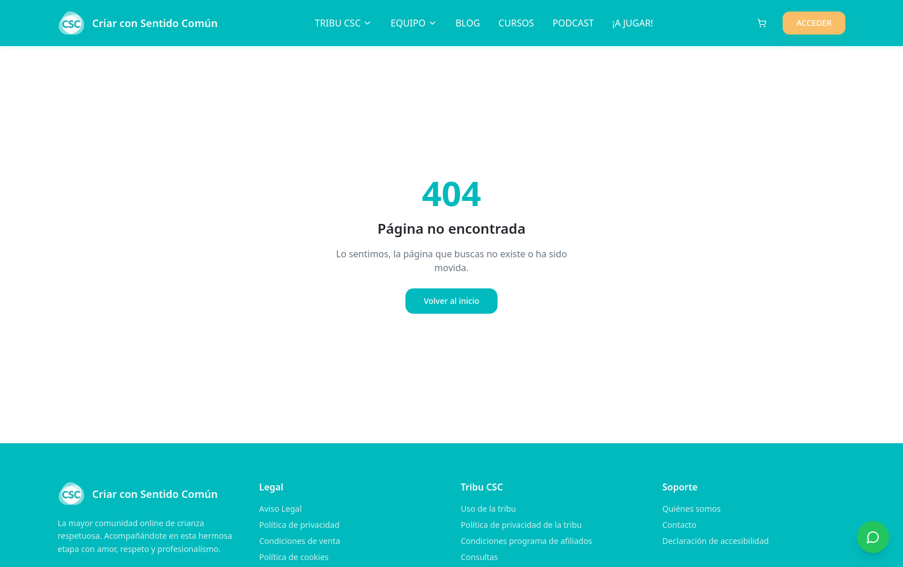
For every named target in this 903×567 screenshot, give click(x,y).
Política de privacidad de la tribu (521, 524)
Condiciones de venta (299, 540)
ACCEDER (814, 22)
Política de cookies (294, 556)
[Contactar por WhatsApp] (873, 537)
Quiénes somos (691, 508)
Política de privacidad (299, 524)
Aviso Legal (280, 508)
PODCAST (573, 23)
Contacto (679, 524)
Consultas (479, 556)
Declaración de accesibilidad (715, 540)
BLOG (468, 23)
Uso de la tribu (488, 508)
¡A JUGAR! (632, 23)
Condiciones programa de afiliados (526, 540)
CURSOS (516, 23)
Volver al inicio (452, 300)
